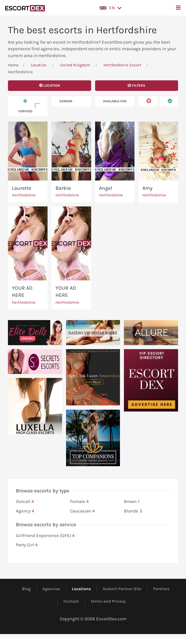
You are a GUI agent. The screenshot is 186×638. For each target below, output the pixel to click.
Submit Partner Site (122, 588)
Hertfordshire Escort (122, 65)
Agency (25, 511)
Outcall (25, 501)
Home (13, 65)
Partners (161, 588)
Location (38, 65)
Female (79, 501)
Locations (81, 588)
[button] (111, 7)
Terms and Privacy (108, 601)
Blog (26, 588)
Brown (131, 501)
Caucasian (82, 511)
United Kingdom (75, 65)
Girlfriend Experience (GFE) (45, 535)
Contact (71, 601)
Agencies (51, 588)
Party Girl (27, 545)
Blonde (133, 511)
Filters (136, 85)
